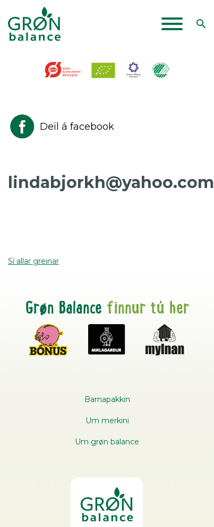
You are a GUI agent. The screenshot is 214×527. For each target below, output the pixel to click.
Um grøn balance (107, 441)
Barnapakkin (107, 399)
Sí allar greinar (33, 261)
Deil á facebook (61, 126)
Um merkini (107, 420)
